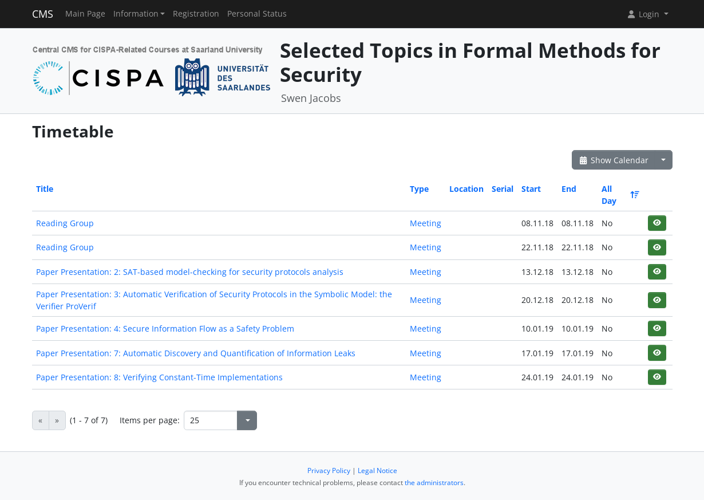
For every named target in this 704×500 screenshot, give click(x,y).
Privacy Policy (328, 470)
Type (419, 188)
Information (136, 13)
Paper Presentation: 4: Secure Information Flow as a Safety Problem (165, 328)
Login (644, 14)
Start (531, 188)
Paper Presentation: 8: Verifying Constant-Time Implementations (159, 377)
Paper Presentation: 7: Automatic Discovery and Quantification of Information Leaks (195, 353)
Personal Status (257, 13)
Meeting (425, 223)
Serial (502, 188)
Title (44, 188)
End (568, 188)
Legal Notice (377, 470)
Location (466, 188)
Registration (196, 13)
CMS (42, 14)
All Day (620, 194)
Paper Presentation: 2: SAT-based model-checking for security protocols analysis (189, 271)
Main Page (85, 13)
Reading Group (65, 223)
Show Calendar (614, 160)
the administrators (434, 482)
